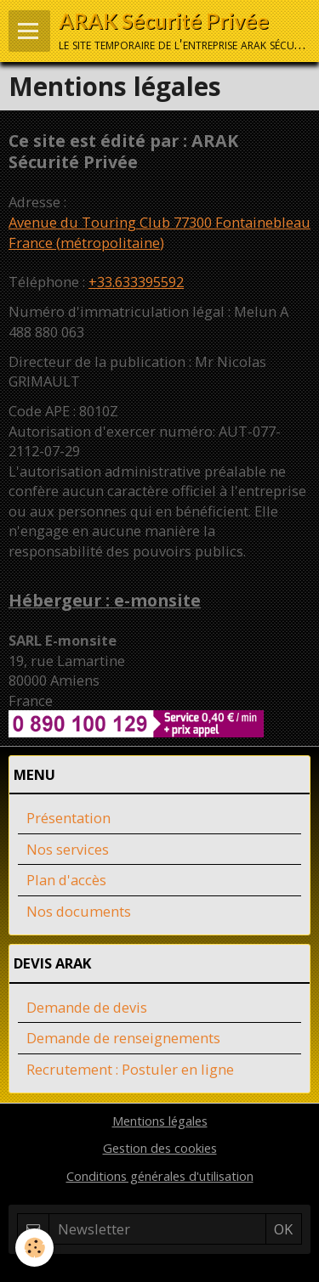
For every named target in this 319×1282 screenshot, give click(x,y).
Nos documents (78, 911)
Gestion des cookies (160, 1147)
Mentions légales (160, 1120)
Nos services (67, 849)
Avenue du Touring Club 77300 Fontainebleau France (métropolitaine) (159, 232)
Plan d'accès (66, 879)
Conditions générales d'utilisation (159, 1175)
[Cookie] (34, 1247)
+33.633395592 (136, 281)
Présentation (68, 817)
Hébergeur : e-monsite (105, 600)
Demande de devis (86, 1007)
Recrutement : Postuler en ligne (130, 1069)
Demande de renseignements (123, 1038)
